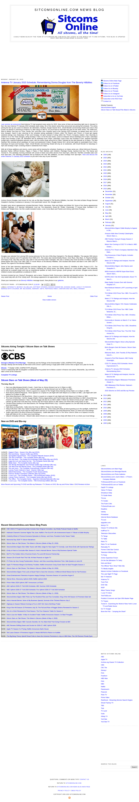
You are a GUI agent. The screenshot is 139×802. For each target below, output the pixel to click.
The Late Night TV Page (109, 574)
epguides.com (106, 522)
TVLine (103, 498)
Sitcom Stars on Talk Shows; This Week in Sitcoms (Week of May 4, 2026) (32, 618)
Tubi (102, 708)
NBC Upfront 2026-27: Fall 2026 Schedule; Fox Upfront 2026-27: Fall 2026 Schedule (36, 590)
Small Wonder (79, 288)
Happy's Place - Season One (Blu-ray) (22, 452)
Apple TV (104, 659)
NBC (102, 684)
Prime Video (105, 697)
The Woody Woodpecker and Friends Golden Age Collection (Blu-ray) (32, 465)
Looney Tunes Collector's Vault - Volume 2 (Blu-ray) (26, 470)
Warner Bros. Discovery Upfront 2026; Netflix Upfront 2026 (27, 579)
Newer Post (5, 296)
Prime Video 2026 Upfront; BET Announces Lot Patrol (25, 582)
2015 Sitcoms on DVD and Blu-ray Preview (119, 391)
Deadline (104, 509)
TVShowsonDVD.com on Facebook (113, 482)
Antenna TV (11, 287)
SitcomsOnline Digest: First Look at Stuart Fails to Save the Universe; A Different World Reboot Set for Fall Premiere (46, 572)
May (107, 213)
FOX (102, 673)
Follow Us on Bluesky (110, 88)
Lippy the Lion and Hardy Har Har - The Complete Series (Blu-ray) (31, 461)
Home (50, 296)
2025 (105, 158)
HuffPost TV (105, 531)
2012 (105, 401)
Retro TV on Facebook (109, 544)
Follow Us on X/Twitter (111, 86)
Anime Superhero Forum (109, 558)
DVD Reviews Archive (82, 484)
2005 (105, 423)
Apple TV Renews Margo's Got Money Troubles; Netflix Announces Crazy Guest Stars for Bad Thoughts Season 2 (46, 565)
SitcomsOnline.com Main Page (111, 469)
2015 (105, 189)
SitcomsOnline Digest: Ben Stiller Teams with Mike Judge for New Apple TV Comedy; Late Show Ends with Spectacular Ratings (50, 547)
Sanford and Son (66, 288)
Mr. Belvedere (25, 288)
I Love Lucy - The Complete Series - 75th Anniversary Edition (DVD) (32, 475)
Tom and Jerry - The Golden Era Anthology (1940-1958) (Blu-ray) (31, 459)
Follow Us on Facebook (111, 83)
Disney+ (104, 670)
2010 (105, 408)
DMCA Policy (76, 790)
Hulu (102, 681)
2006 (105, 420)
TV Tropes (104, 601)
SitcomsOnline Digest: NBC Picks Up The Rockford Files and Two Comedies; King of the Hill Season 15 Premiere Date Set (49, 597)
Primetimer (104, 514)
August (107, 204)
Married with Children (10, 288)
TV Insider (104, 501)
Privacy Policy (64, 790)
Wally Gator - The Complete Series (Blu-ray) (24, 463)
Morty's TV (104, 525)
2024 (105, 161)
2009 (105, 411)
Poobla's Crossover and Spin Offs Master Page (117, 598)
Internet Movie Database (109, 517)
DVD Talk (104, 585)
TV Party (104, 555)
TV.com (103, 520)
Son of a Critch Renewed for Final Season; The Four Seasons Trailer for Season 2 (35, 611)
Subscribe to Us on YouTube (113, 96)
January (108, 225)
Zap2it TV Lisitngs (107, 487)
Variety (103, 512)
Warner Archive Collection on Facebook (114, 571)
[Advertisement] (69, 60)
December (109, 191)
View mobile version (49, 300)
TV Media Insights (107, 569)
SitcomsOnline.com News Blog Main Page (73, 786)
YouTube (104, 719)
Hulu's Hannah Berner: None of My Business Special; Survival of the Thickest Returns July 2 (38, 600)
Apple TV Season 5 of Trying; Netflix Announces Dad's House (28, 629)
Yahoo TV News (106, 490)
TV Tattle (104, 539)
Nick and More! (106, 563)
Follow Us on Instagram (111, 94)
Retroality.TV (105, 547)
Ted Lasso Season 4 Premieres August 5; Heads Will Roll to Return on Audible (33, 632)
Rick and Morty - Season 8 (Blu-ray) (21, 454)
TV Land (104, 711)
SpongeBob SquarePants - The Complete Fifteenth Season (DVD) (31, 456)
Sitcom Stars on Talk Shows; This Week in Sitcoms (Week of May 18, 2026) (32, 568)
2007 (105, 417)
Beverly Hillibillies (24, 287)
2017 (105, 182)
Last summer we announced (11, 124)
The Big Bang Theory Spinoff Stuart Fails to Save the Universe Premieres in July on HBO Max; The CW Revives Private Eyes (50, 636)
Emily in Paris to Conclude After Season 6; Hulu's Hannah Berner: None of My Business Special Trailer (42, 550)
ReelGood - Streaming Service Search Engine (116, 700)
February (108, 222)
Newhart (35, 288)
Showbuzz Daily (106, 493)
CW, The (104, 667)
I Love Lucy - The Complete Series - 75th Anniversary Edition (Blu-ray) (33, 481)
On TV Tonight (106, 609)
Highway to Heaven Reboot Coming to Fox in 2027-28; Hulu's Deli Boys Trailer (33, 604)
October (108, 197)
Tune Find (104, 582)
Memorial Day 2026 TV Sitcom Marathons (21, 540)
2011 (105, 404)
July (106, 207)
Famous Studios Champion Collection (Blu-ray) (25, 474)
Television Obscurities (108, 533)
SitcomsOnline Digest (108, 107)
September (109, 201)
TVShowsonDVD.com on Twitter (112, 484)
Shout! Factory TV (107, 703)
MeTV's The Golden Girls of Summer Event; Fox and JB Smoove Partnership (33, 554)
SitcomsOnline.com (73, 783)
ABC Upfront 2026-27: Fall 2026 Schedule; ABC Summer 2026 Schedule (31, 586)
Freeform (104, 676)
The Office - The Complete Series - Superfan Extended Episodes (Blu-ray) (34, 479)
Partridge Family (51, 288)
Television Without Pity (108, 552)
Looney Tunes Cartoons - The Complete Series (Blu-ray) (28, 477)
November (109, 194)
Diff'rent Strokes (40, 287)
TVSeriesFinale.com (108, 506)
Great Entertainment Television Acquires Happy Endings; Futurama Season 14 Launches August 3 (40, 575)
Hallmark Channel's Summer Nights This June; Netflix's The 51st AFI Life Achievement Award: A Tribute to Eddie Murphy (48, 532)
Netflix (103, 686)
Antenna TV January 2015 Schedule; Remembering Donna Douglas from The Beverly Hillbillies (46, 82)
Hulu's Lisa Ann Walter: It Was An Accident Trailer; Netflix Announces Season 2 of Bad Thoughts (39, 615)
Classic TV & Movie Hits (109, 528)
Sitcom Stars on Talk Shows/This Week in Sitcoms (118, 110)
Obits (42, 288)
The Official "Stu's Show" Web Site (113, 566)
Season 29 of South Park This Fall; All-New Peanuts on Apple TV (29, 557)
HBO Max (104, 678)
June (107, 210)
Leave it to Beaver (83, 287)
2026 (105, 154)
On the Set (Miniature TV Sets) (111, 560)
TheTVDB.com (106, 596)
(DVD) (37, 452)
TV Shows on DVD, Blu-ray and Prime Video (58, 484)
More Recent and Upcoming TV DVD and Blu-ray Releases (21, 484)
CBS (102, 665)
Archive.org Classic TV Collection (112, 662)
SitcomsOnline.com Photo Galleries (113, 474)
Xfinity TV (104, 716)
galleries (61, 280)
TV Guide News (106, 495)
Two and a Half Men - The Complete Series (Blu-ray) (27, 457)
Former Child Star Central (110, 549)
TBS (102, 705)
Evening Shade (69, 287)
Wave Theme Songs (108, 590)
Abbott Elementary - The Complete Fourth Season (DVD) (28, 472)
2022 (105, 167)
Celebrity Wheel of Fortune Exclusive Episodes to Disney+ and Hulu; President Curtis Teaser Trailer (41, 536)
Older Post (93, 296)
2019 (105, 176)
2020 (105, 173)
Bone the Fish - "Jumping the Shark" (113, 611)
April (107, 216)
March (107, 219)
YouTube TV (105, 722)
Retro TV (104, 541)
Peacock (104, 692)
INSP (103, 587)
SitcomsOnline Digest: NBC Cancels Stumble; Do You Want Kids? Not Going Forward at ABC (38, 622)
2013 (105, 398)
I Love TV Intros (106, 593)
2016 (105, 185)
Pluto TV (104, 695)
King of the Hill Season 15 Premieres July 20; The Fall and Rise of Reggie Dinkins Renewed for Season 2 (43, 607)
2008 (105, 414)
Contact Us (106, 101)
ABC (102, 657)
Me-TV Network (106, 577)
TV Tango (104, 536)
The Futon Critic (106, 504)
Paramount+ (105, 689)
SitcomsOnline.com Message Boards (113, 471)
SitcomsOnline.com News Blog (69, 10)
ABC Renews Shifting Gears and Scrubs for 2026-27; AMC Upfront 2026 (31, 625)
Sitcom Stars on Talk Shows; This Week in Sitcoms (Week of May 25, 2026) (32, 543)
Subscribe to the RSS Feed (112, 99)
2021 (105, 170)
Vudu (103, 714)
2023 (105, 164)
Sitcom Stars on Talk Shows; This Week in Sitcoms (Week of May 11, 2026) (32, 593)
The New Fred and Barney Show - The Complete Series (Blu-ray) (31, 466)
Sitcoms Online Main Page (111, 81)
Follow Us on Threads (110, 91)
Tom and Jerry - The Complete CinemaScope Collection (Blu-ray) (31, 468)
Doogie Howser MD (55, 287)
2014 (105, 395)
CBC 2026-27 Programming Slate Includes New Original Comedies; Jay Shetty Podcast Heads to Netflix (42, 529)
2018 (105, 179)
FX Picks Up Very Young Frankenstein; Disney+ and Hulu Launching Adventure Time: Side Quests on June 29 (44, 561)
